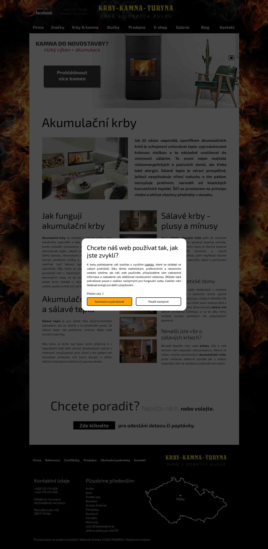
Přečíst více (94, 293)
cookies (149, 264)
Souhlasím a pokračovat (109, 301)
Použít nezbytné (158, 301)
